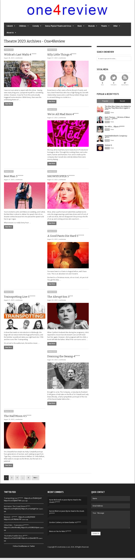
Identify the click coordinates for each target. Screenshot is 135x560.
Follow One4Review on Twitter (24, 548)
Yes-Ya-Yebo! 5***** (63, 533)
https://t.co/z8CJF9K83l (27, 519)
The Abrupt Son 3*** (60, 298)
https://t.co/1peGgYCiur (29, 511)
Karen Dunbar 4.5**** (73, 524)
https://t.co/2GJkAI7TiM (12, 503)
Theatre (103, 27)
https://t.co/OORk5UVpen (30, 530)
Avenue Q (108, 147)
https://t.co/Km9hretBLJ (12, 530)
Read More (8, 106)
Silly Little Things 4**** (61, 56)
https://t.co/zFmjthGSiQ (12, 511)
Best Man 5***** (13, 178)
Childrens (22, 27)
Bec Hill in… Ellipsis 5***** (114, 128)
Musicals (91, 27)
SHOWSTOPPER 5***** (61, 178)
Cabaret (9, 27)
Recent (122, 103)
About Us (10, 33)
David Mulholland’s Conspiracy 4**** (116, 138)
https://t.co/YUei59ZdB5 (12, 540)
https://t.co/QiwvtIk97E (29, 540)
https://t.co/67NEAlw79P (12, 521)
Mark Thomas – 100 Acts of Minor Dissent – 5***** (117, 120)
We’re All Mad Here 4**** (63, 116)
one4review (19, 60)
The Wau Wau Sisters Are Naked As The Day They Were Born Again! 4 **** (117, 109)
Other (115, 27)
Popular (105, 103)
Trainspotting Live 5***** (19, 298)
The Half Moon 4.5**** (17, 418)
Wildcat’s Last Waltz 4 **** (20, 56)
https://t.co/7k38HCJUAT (33, 500)
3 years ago (24, 503)
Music (79, 27)
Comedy (35, 27)
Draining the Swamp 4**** (63, 358)
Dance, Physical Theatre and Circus (58, 27)
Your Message (110, 523)
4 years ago (25, 521)
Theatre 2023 (9, 51)
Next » (35, 480)
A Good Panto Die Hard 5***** (65, 237)
